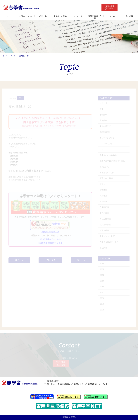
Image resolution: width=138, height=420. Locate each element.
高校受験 (103, 122)
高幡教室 (103, 191)
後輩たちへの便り (107, 174)
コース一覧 (77, 16)
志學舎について (25, 16)
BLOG (112, 16)
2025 (102, 270)
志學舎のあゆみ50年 (108, 156)
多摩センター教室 (107, 237)
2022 (102, 288)
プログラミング (106, 145)
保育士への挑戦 (106, 179)
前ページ (19, 261)
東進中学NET (105, 127)
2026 (102, 265)
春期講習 (103, 249)
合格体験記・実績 (94, 17)
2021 (102, 293)
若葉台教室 (104, 231)
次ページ (81, 261)
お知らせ (103, 104)
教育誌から (104, 168)
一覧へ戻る (50, 261)
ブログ (102, 185)
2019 (102, 305)
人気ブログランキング (50, 233)
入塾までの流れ (60, 16)
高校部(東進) (105, 133)
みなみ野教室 (105, 220)
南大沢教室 (104, 214)
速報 (102, 110)
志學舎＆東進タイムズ (109, 243)
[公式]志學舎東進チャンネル (50, 244)
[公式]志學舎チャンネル (50, 240)
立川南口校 (104, 208)
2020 (102, 299)
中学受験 (103, 116)
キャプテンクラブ (107, 139)
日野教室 (103, 197)
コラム (13, 56)
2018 (102, 311)
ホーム (8, 16)
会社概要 (129, 16)
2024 (102, 276)
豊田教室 (103, 203)
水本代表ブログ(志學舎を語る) (112, 162)
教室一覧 (43, 16)
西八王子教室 (105, 226)
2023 (102, 282)
